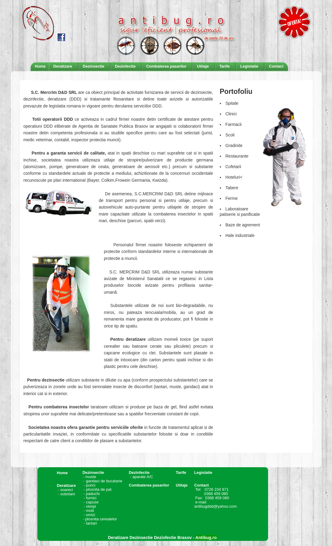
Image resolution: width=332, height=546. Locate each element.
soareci (66, 489)
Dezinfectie (139, 472)
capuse (93, 502)
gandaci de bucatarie (104, 481)
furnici (91, 498)
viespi (91, 506)
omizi (90, 514)
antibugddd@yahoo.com (215, 506)
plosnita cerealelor (101, 519)
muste (98, 476)
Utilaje (182, 485)
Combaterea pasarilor (149, 485)
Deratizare (66, 485)
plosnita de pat (99, 489)
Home (62, 473)
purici (90, 485)
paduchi (93, 493)
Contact (201, 485)
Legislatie (203, 472)
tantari (91, 523)
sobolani (67, 494)
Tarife (181, 472)
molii (90, 510)
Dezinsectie (93, 472)
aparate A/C (142, 476)
